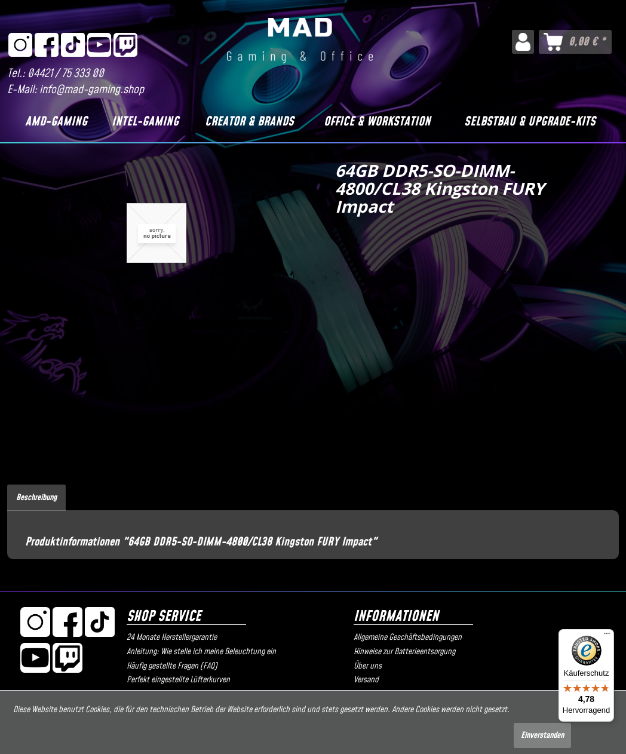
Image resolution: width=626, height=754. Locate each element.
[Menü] (607, 636)
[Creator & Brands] (249, 122)
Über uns (368, 666)
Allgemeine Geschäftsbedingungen (408, 637)
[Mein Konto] (523, 42)
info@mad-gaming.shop (91, 90)
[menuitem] (523, 42)
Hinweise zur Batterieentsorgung (404, 652)
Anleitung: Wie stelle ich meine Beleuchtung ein (201, 652)
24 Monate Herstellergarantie (172, 637)
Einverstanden (542, 735)
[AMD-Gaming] (56, 122)
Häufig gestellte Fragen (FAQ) (172, 666)
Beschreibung (36, 498)
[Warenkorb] (575, 42)
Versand (366, 680)
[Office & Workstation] (377, 122)
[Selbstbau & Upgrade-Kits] (529, 122)
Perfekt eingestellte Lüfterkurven (178, 680)
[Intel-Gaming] (145, 122)
